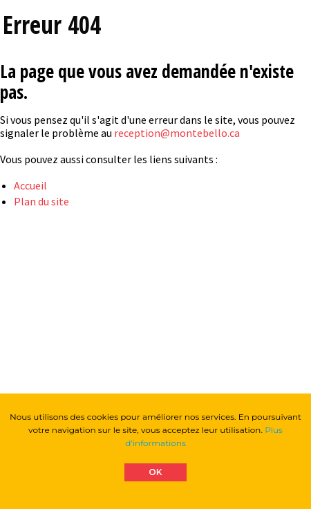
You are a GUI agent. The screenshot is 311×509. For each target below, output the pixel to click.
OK (155, 472)
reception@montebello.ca (177, 133)
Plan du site (41, 201)
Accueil (30, 185)
